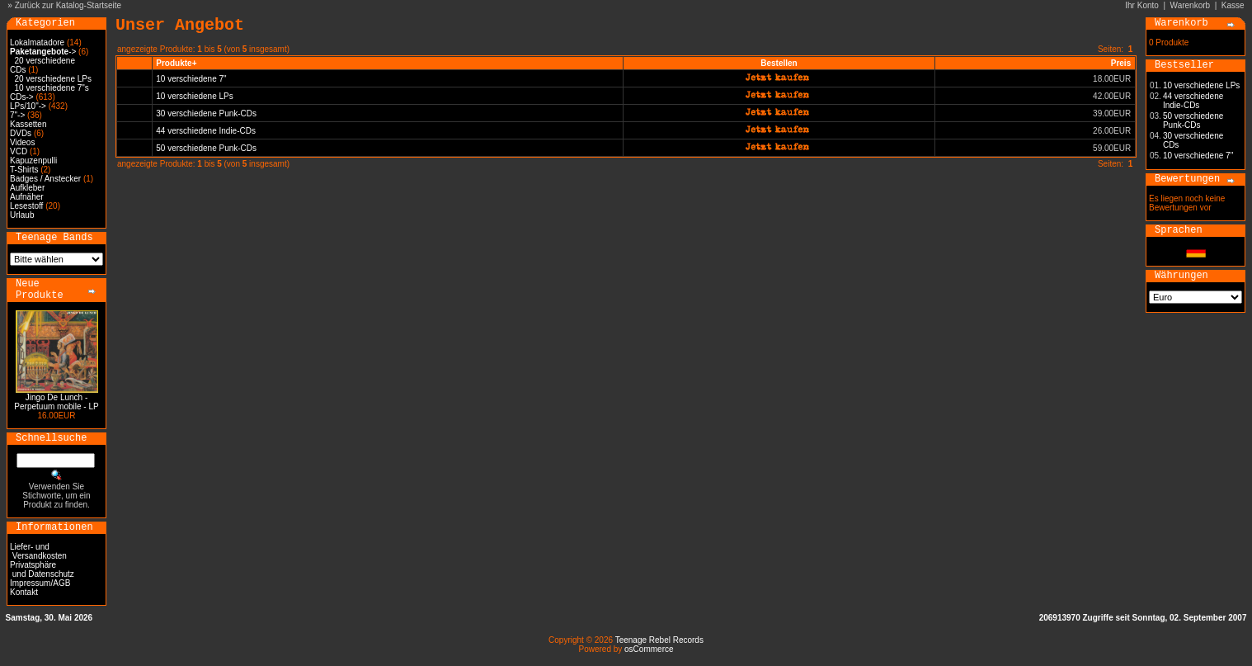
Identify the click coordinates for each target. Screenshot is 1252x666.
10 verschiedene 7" (191, 78)
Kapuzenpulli (33, 160)
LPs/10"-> (28, 106)
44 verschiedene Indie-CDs (206, 130)
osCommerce (648, 649)
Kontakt (24, 592)
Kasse (1233, 5)
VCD (18, 151)
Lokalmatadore (37, 42)
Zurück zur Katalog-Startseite (68, 5)
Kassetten (28, 124)
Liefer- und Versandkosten (38, 551)
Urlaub (22, 215)
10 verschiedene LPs (194, 96)
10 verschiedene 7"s (52, 87)
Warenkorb (1190, 5)
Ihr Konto (1142, 5)
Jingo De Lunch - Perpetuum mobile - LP (56, 402)
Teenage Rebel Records (659, 640)
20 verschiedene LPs (53, 78)
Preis (1121, 63)
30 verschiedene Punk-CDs (206, 113)
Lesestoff (26, 205)
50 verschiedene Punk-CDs (206, 148)
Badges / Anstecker (45, 178)
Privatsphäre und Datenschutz (42, 569)
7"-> (17, 115)
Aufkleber (27, 187)
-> (43, 51)
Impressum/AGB (40, 583)
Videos (22, 142)
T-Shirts (24, 169)
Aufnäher (27, 196)
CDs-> (22, 97)
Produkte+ (176, 63)
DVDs (20, 133)
